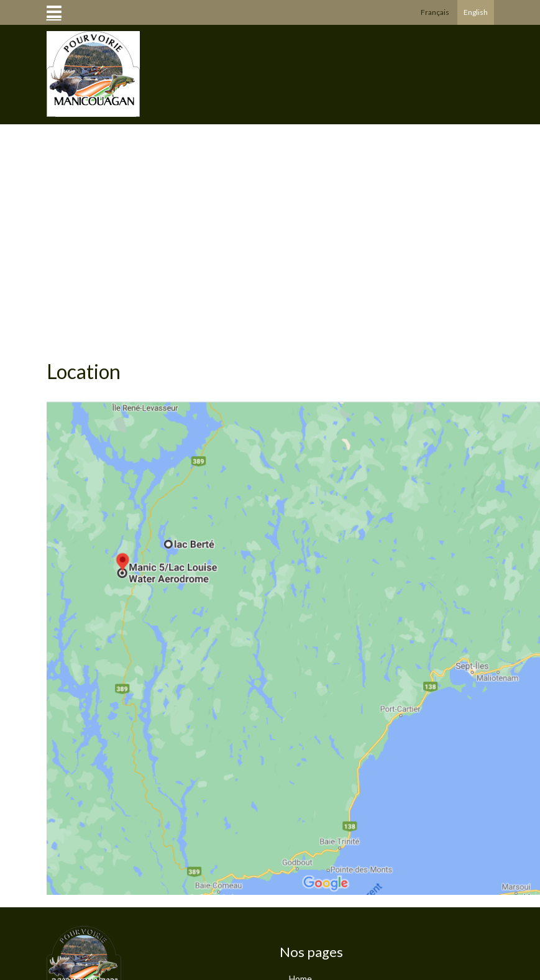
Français (435, 12)
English (476, 12)
